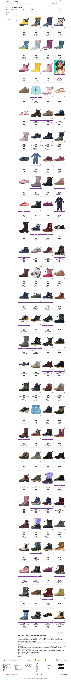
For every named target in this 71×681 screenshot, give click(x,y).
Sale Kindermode (20, 655)
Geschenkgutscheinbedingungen (18, 671)
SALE (6, 21)
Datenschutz (16, 667)
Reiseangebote (49, 669)
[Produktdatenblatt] (24, 26)
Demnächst (48, 666)
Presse (4, 670)
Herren (37, 669)
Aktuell (48, 665)
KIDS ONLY (46, 655)
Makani (53, 655)
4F (43, 655)
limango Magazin (5, 667)
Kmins (35, 655)
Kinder (7, 16)
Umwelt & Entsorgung (28, 667)
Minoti (38, 655)
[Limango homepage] (8, 1)
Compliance (16, 668)
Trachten (37, 671)
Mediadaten (5, 671)
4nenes (56, 655)
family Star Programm (6, 665)
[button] (63, 1)
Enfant (32, 655)
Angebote (37, 665)
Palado (59, 655)
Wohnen (37, 670)
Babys (6, 15)
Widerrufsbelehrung (17, 666)
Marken (37, 672)
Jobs (4, 669)
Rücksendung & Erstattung (29, 666)
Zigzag (50, 655)
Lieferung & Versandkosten (29, 665)
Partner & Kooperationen (7, 668)
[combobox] (57, 4)
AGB (15, 665)
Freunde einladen (5, 666)
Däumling (40, 655)
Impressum (15, 669)
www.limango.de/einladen (49, 678)
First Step (29, 655)
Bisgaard (25, 655)
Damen (37, 668)
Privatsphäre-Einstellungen (18, 670)
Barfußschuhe (20, 657)
